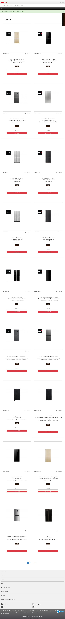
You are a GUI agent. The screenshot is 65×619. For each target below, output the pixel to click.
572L (48, 126)
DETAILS (16, 70)
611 (17, 304)
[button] (63, 11)
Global (2, 575)
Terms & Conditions (26, 616)
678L (48, 543)
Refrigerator (17, 5)
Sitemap (3, 583)
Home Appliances (10, 5)
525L (17, 244)
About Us (3, 572)
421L (17, 66)
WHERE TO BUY (17, 73)
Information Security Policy (8, 599)
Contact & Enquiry (5, 587)
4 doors (8, 19)
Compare (28, 53)
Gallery (3, 595)
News (2, 579)
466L (48, 304)
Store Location (4, 591)
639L (17, 423)
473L (17, 484)
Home (4, 5)
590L (48, 424)
